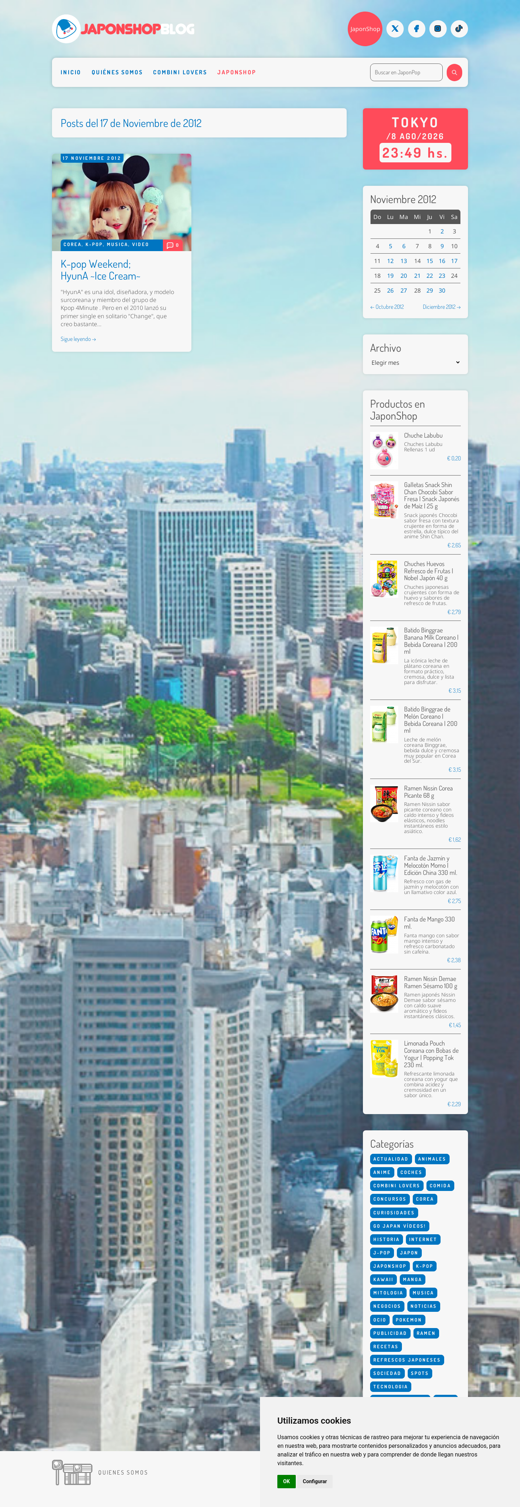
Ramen (426, 1333)
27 (403, 290)
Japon (409, 1253)
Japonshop (236, 72)
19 (390, 276)
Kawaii (383, 1279)
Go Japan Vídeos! (399, 1226)
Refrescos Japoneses (407, 1360)
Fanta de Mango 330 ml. (429, 922)
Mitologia (388, 1293)
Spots (420, 1373)
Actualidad (391, 1159)
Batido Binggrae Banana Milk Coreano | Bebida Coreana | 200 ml (431, 640)
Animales (432, 1159)
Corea (73, 244)
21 (417, 276)
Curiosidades (394, 1212)
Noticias (424, 1306)
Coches (411, 1172)
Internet (423, 1239)
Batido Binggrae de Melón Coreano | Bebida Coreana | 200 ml (431, 719)
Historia (386, 1239)
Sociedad (387, 1373)
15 (429, 261)
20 (403, 276)
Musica (117, 244)
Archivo (385, 348)
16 (442, 261)
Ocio (379, 1320)
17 (454, 261)
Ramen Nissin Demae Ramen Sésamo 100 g (430, 982)
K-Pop (94, 244)
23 (442, 276)
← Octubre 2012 (387, 306)
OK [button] (286, 1481)
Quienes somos (123, 1472)
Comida (440, 1185)
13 (403, 261)
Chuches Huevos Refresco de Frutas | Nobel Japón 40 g (428, 571)
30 (442, 290)
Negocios (387, 1306)
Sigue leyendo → (78, 338)
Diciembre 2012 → (442, 306)
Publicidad (390, 1333)
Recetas (386, 1346)
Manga (412, 1279)
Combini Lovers (180, 72)
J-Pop (382, 1253)
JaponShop (365, 29)
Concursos (390, 1199)
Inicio (71, 72)
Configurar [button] (315, 1481)
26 (390, 290)
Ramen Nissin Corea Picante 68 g (428, 791)
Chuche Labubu (423, 435)
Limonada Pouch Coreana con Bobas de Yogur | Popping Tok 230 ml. (431, 1053)
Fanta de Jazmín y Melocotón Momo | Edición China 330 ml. (430, 865)
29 (429, 290)
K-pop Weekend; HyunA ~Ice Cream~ (100, 269)
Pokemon (409, 1320)
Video (140, 244)
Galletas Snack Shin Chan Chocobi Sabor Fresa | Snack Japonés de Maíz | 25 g (431, 495)
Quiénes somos (117, 72)
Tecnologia (390, 1386)
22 (429, 276)
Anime (382, 1172)
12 (390, 261)
